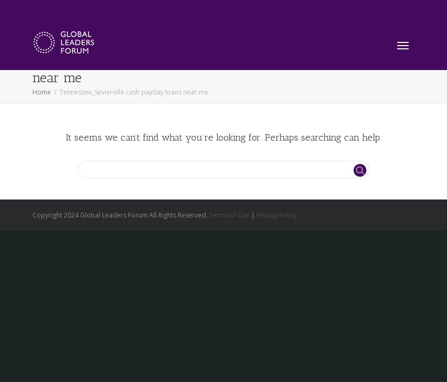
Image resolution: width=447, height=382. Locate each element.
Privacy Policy (276, 215)
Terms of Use (229, 215)
